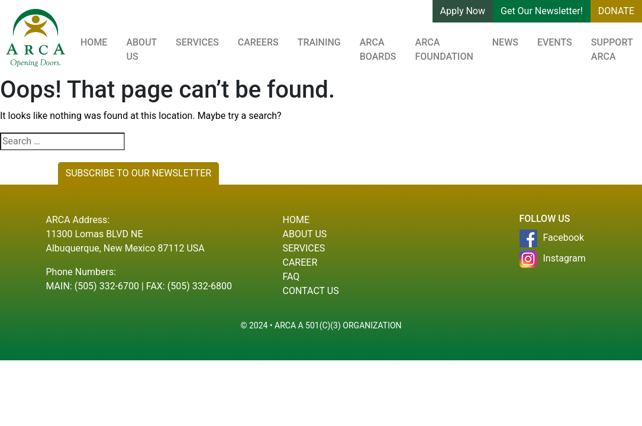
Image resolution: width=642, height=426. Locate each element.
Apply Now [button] (462, 11)
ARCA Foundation (444, 49)
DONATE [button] (616, 11)
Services (197, 42)
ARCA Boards (378, 49)
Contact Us (311, 290)
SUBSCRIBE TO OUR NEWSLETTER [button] (138, 173)
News (505, 42)
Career (300, 262)
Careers (258, 42)
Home (93, 42)
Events (554, 42)
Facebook (552, 238)
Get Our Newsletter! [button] (542, 11)
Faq (291, 276)
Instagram (553, 259)
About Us (141, 49)
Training (319, 42)
